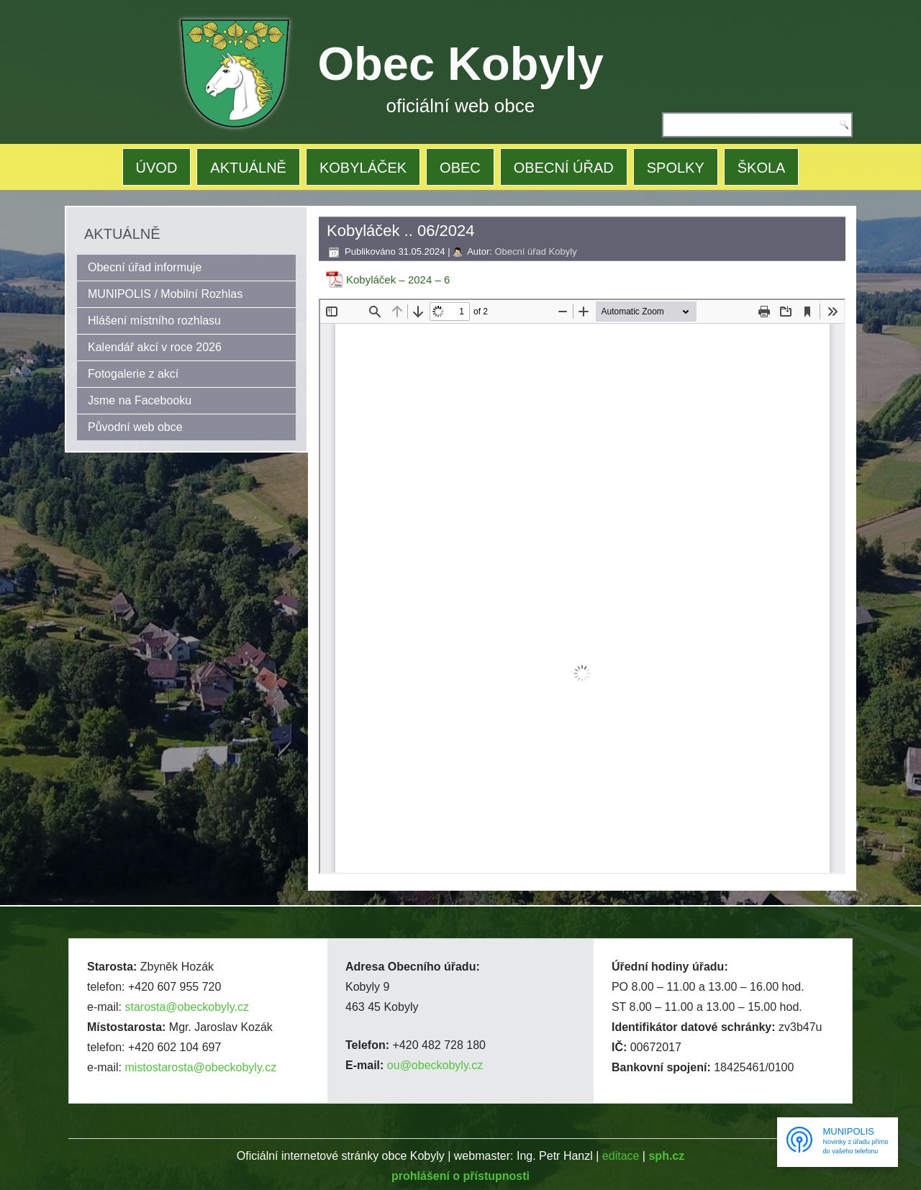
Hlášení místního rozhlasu (154, 320)
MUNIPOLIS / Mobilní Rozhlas (165, 294)
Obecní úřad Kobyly (535, 251)
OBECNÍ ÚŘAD (564, 168)
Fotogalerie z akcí (133, 374)
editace (621, 1156)
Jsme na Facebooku (139, 400)
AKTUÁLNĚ (248, 168)
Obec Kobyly (461, 63)
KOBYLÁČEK (363, 168)
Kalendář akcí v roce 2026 (155, 347)
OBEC (460, 168)
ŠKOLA (762, 168)
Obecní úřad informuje (144, 267)
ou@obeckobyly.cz (435, 1065)
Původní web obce (135, 427)
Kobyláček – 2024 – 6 (398, 279)
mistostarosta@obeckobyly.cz (200, 1067)
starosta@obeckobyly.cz (186, 1007)
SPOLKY (675, 168)
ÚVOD (157, 168)
